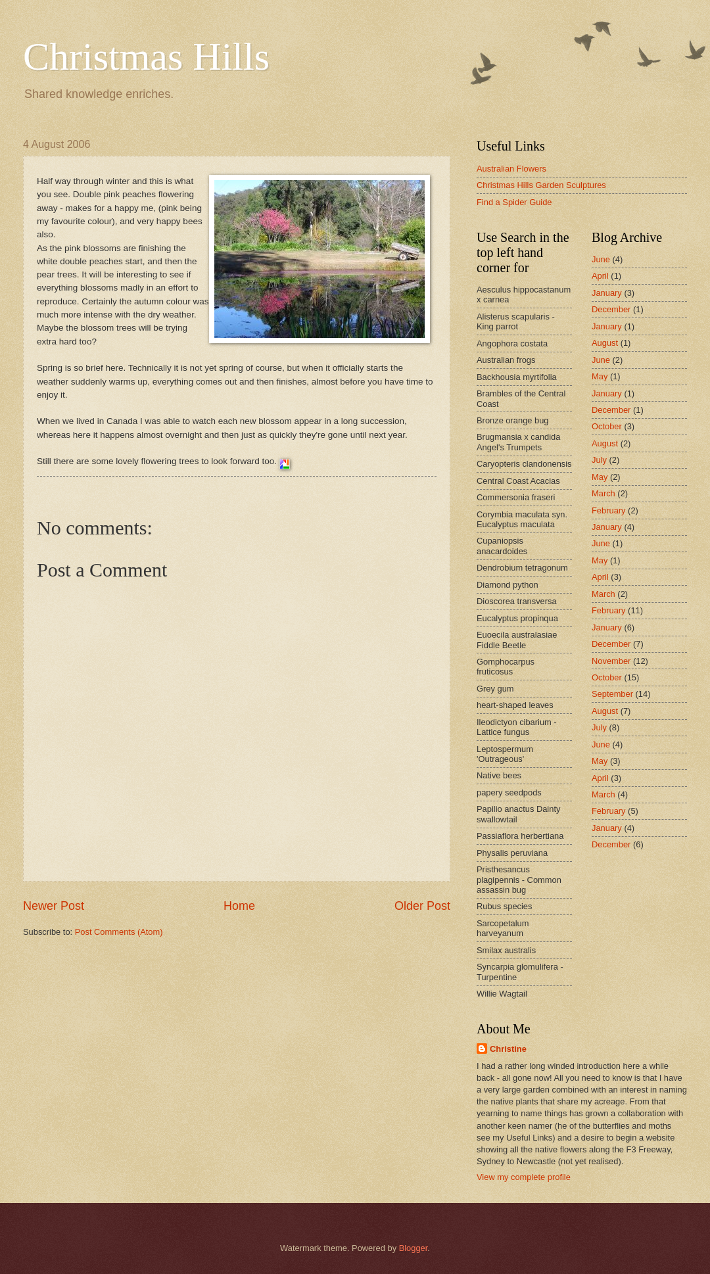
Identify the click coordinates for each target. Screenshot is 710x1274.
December (611, 309)
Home (239, 905)
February (609, 510)
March (603, 493)
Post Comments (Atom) (119, 932)
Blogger (413, 1248)
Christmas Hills (146, 56)
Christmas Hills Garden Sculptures (541, 185)
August (605, 343)
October (607, 426)
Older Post (422, 905)
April (600, 276)
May (599, 376)
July (599, 460)
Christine (508, 1049)
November (611, 661)
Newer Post (53, 905)
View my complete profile (524, 1177)
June (601, 259)
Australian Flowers (511, 169)
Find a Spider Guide (514, 202)
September (612, 694)
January (607, 293)
